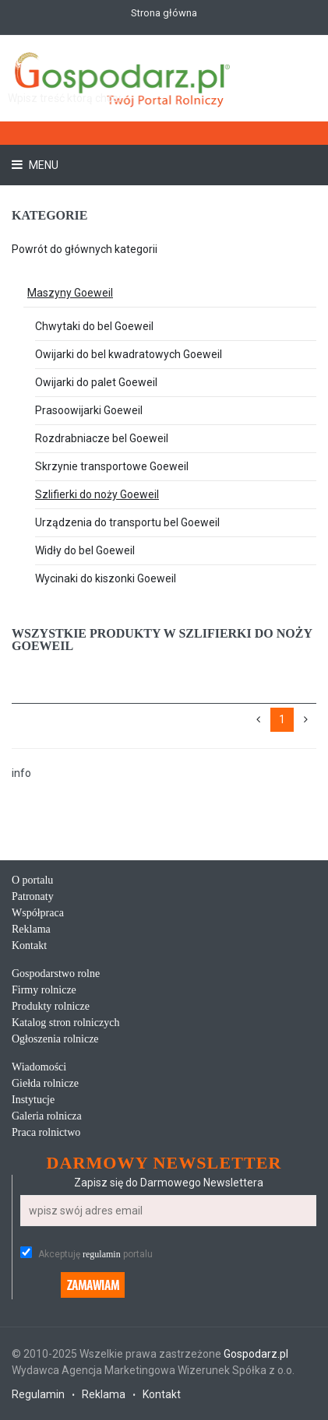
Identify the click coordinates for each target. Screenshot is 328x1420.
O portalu (32, 880)
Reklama (31, 929)
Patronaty (33, 896)
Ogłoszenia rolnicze (55, 1039)
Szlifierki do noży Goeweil (97, 494)
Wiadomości (39, 1067)
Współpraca (38, 913)
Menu (42, 165)
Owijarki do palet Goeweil (96, 382)
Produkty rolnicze (51, 1006)
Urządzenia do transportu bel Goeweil (127, 522)
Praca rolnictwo (46, 1132)
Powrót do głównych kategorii (84, 249)
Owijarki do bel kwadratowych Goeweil (128, 354)
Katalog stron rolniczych (65, 1022)
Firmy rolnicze (44, 990)
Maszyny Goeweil (70, 292)
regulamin (102, 1254)
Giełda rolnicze (45, 1083)
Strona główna (164, 13)
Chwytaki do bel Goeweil (94, 326)
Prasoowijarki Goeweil (89, 410)
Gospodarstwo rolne (56, 973)
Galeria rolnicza (47, 1116)
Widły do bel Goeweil (85, 550)
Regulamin (38, 1394)
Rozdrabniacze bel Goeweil (101, 438)
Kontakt (29, 945)
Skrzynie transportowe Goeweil (112, 466)
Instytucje (33, 1099)
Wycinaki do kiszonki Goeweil (105, 578)
